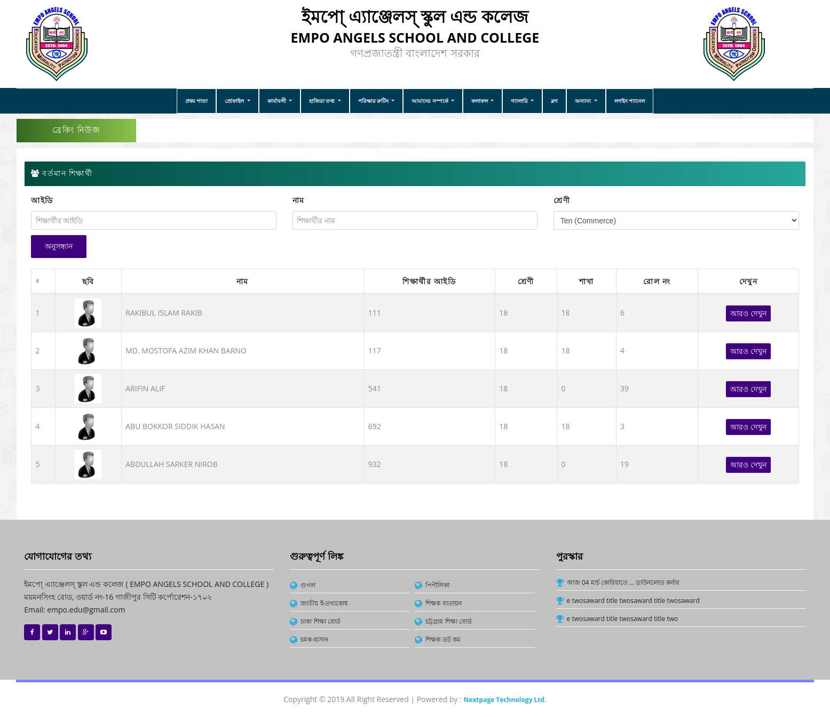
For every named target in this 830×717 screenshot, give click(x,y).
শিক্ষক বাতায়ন (443, 603)
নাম (299, 200)
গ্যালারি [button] (520, 100)
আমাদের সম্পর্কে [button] (430, 100)
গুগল (308, 585)
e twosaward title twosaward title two (622, 618)
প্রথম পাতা (196, 100)
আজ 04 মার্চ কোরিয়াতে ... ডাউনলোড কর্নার (623, 582)
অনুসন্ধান (59, 246)
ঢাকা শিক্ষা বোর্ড (320, 621)
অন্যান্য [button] (583, 100)
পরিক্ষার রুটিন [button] (374, 100)
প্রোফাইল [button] (235, 100)
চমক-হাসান (314, 639)
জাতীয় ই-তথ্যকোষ (324, 603)
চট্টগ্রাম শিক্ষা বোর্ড (448, 621)
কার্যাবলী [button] (277, 100)
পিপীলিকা (437, 585)
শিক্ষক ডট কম (442, 639)
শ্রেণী (562, 200)
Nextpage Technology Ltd (504, 699)
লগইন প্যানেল (629, 100)
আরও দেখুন (748, 313)
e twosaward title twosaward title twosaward (633, 600)
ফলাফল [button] (480, 100)
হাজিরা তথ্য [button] (322, 100)
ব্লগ (554, 100)
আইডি (42, 200)
